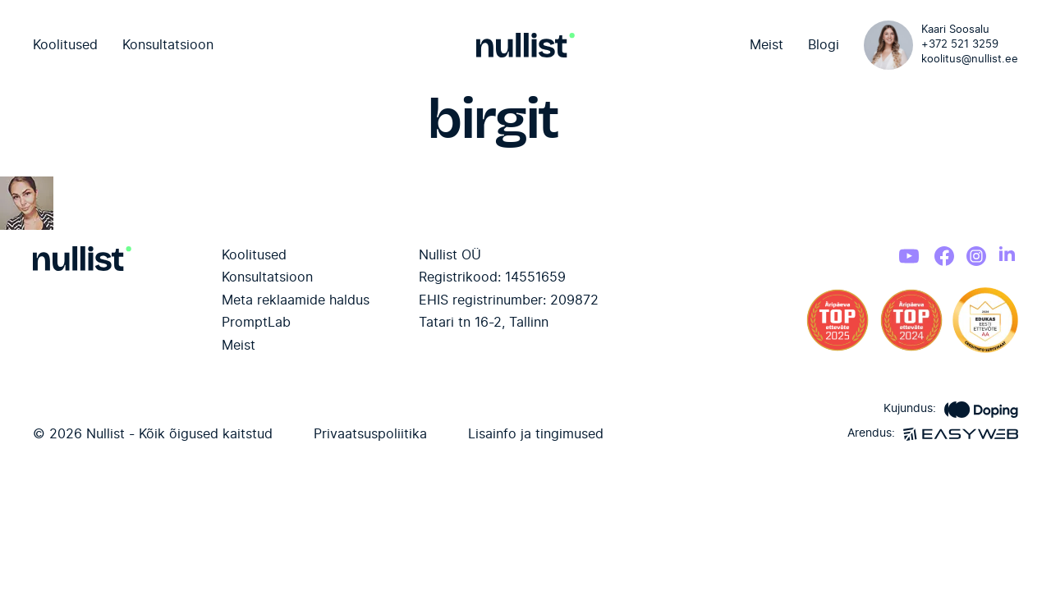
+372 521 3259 (959, 44)
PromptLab (256, 322)
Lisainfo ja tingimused (536, 434)
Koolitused (65, 45)
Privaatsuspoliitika (370, 434)
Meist (766, 45)
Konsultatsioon (167, 45)
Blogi (823, 45)
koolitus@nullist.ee (969, 59)
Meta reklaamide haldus (295, 300)
